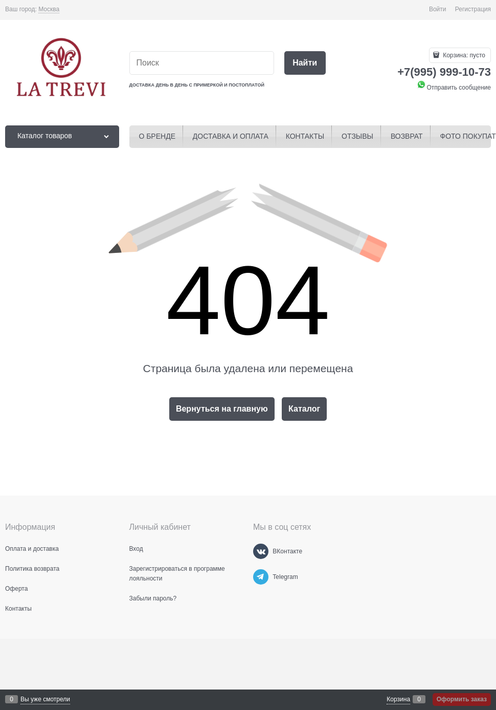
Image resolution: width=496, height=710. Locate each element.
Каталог (304, 408)
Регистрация (473, 9)
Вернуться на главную (222, 408)
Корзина (398, 699)
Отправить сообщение (453, 87)
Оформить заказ (462, 699)
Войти (437, 9)
